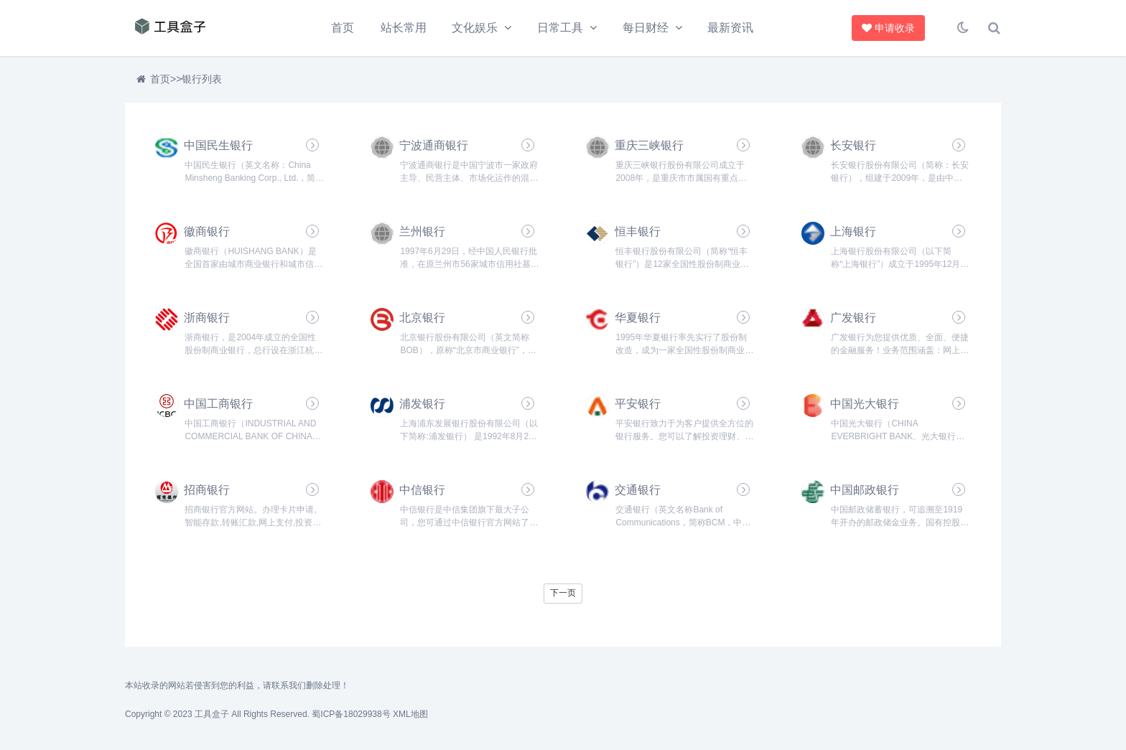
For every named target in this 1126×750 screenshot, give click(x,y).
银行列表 (202, 79)
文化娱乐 (475, 28)
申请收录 (889, 28)
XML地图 (410, 714)
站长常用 (404, 28)
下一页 (563, 593)
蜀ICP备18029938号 (351, 714)
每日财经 (646, 28)
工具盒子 (212, 714)
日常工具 (560, 28)
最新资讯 (730, 28)
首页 (342, 28)
